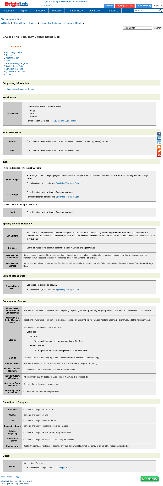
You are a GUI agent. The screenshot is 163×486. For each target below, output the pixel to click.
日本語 (16, 477)
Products (8, 10)
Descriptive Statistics (51, 23)
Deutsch (10, 477)
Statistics (32, 23)
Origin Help (19, 23)
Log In (160, 2)
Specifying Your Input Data (67, 183)
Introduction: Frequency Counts (20, 89)
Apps (24, 10)
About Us (94, 10)
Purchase (39, 10)
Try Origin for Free (124, 6)
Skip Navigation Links (11, 19)
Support (56, 10)
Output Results (65, 467)
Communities (75, 10)
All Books (5, 23)
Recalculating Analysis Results (63, 121)
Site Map (3, 484)
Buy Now (109, 6)
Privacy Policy (13, 484)
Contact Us (112, 10)
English (2, 477)
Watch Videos (144, 6)
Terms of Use (24, 484)
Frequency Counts (73, 23)
